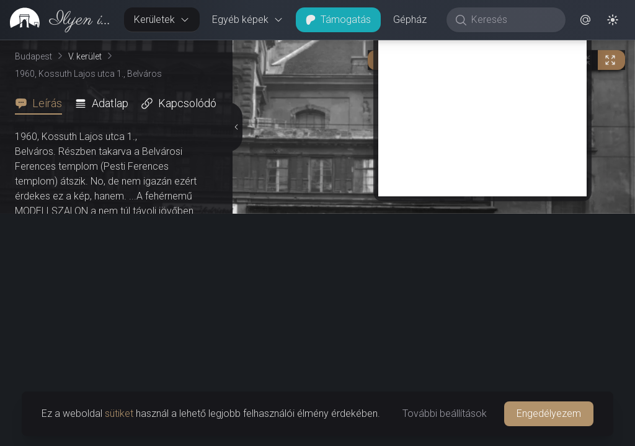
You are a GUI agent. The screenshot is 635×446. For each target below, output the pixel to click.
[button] (585, 19)
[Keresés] (512, 19)
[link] (57, 20)
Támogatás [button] (338, 19)
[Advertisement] (482, 109)
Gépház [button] (410, 19)
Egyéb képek (247, 19)
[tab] (42, 103)
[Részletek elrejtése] (236, 127)
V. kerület (85, 56)
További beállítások (444, 413)
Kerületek (162, 19)
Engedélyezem (549, 413)
